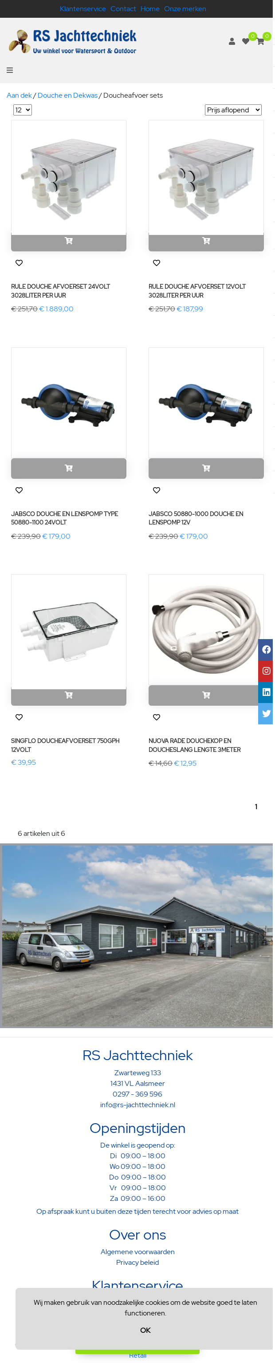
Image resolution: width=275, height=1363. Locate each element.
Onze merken (185, 8)
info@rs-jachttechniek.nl (137, 1104)
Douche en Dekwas (68, 95)
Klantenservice (83, 8)
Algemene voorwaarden (138, 1251)
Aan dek (19, 95)
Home (150, 8)
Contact (123, 8)
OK (145, 1330)
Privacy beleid (137, 1262)
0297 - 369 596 (137, 1094)
